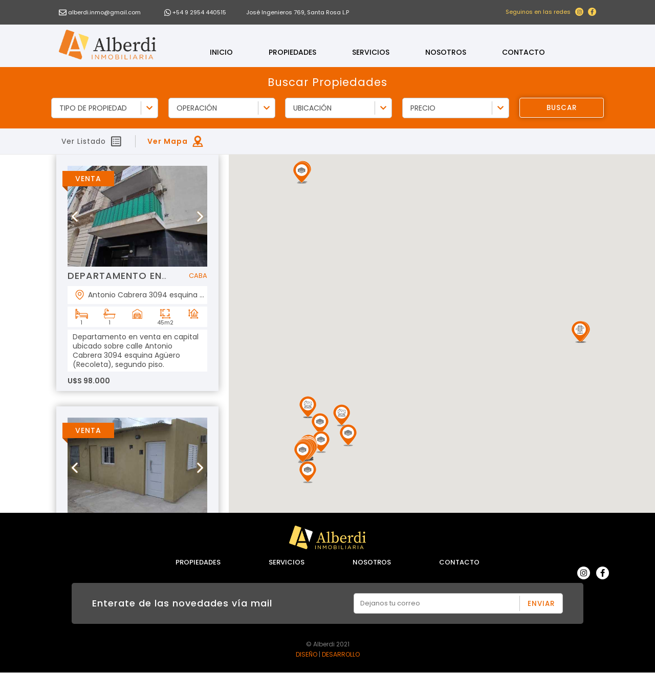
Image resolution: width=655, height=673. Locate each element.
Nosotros (445, 52)
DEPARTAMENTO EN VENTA (132, 275)
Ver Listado (83, 141)
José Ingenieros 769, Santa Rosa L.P (297, 12)
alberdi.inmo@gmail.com (104, 12)
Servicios (370, 52)
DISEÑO (306, 654)
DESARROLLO (341, 654)
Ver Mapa (167, 141)
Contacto (523, 52)
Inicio (221, 52)
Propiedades (292, 52)
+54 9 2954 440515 (199, 12)
